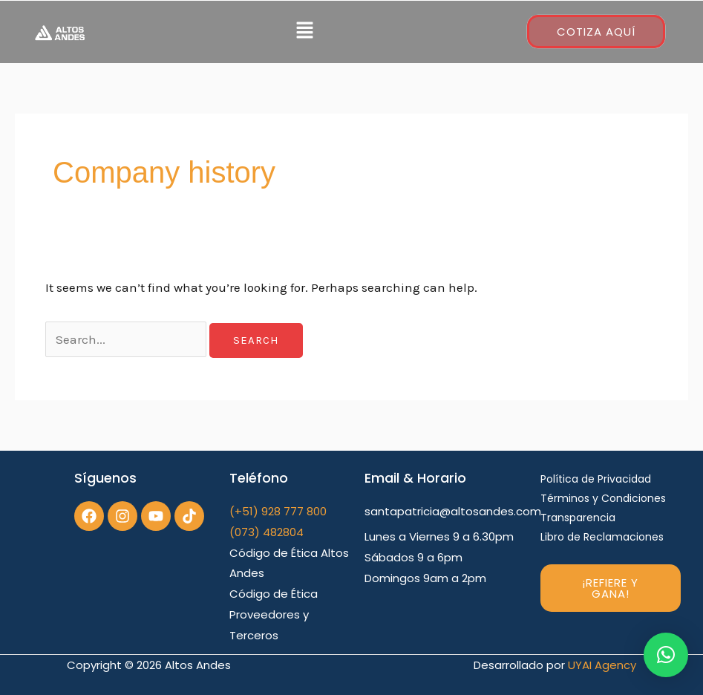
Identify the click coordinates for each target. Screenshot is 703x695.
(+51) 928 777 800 (278, 511)
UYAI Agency (602, 665)
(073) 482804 (266, 532)
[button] (304, 32)
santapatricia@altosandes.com (452, 511)
